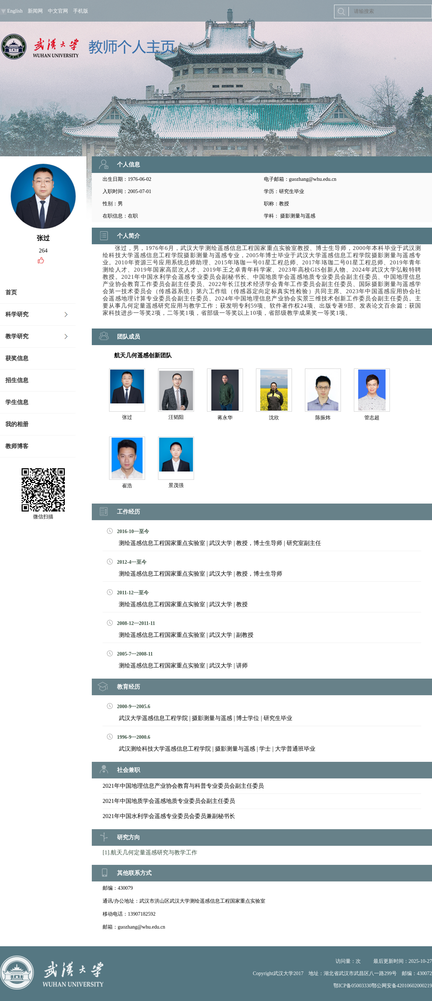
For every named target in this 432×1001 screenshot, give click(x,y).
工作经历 (128, 512)
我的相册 (16, 424)
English (15, 11)
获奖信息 (16, 358)
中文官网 (58, 11)
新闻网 (35, 11)
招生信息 (16, 380)
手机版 (80, 11)
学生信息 (16, 402)
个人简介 (128, 236)
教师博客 (16, 446)
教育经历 (128, 687)
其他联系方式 (134, 873)
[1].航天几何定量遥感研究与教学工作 (150, 852)
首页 (11, 292)
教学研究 (16, 336)
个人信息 (128, 164)
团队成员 (128, 337)
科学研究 (16, 314)
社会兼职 (128, 770)
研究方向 (128, 837)
